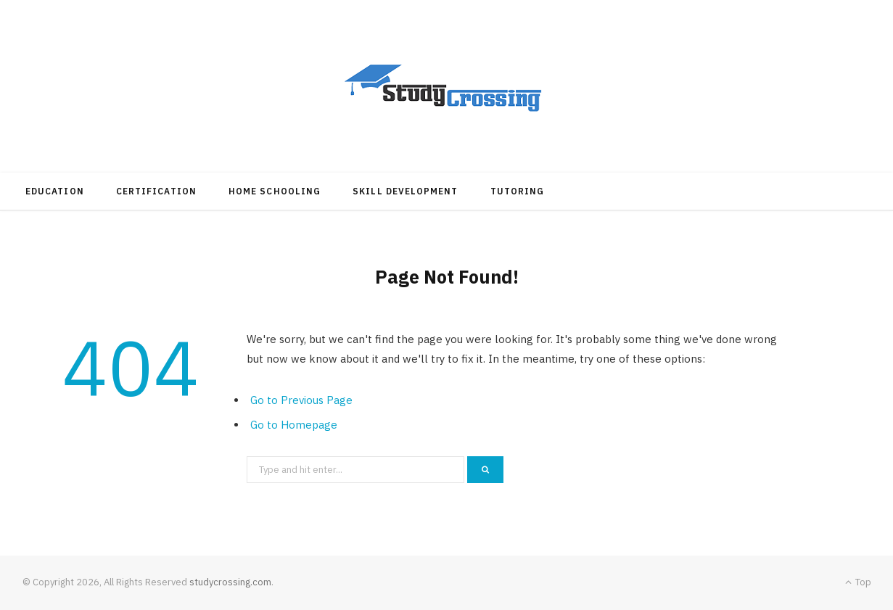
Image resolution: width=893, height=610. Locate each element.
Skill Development (405, 191)
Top (858, 582)
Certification (156, 191)
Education (54, 191)
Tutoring (517, 191)
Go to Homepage (293, 425)
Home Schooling (275, 191)
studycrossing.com (230, 582)
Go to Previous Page (301, 400)
